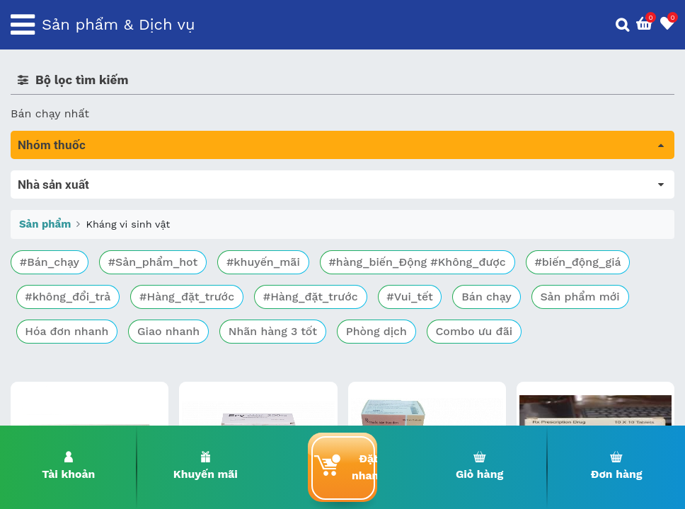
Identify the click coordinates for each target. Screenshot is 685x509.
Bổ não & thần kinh (63, 238)
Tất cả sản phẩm (56, 178)
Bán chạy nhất (50, 113)
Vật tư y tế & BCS (58, 356)
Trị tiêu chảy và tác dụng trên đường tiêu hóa (135, 218)
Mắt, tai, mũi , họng (64, 337)
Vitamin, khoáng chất (69, 376)
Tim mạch (38, 277)
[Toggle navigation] (23, 25)
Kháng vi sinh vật (64, 317)
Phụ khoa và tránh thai (73, 297)
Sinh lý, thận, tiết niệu (71, 257)
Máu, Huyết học (54, 198)
